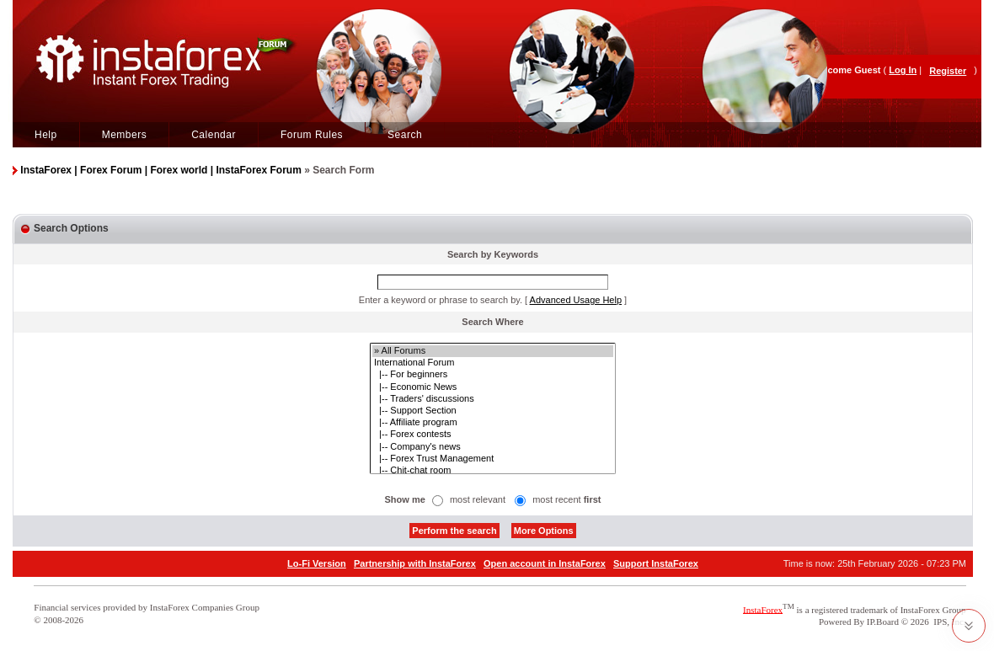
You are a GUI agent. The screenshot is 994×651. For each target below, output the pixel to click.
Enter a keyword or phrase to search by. (440, 300)
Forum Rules (312, 135)
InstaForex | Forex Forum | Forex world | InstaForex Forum (160, 170)
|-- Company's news (492, 447)
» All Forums (492, 351)
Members (124, 135)
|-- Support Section (492, 411)
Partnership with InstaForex (415, 563)
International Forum (492, 363)
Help (46, 135)
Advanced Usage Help (576, 300)
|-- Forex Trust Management (492, 459)
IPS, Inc (948, 621)
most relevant (477, 499)
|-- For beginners (492, 375)
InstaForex (763, 609)
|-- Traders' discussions (492, 399)
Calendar (213, 135)
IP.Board (883, 621)
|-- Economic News (492, 387)
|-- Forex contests (492, 434)
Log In (903, 70)
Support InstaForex (655, 563)
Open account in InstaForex (545, 563)
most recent (566, 499)
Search (404, 135)
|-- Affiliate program (492, 423)
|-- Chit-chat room (492, 471)
